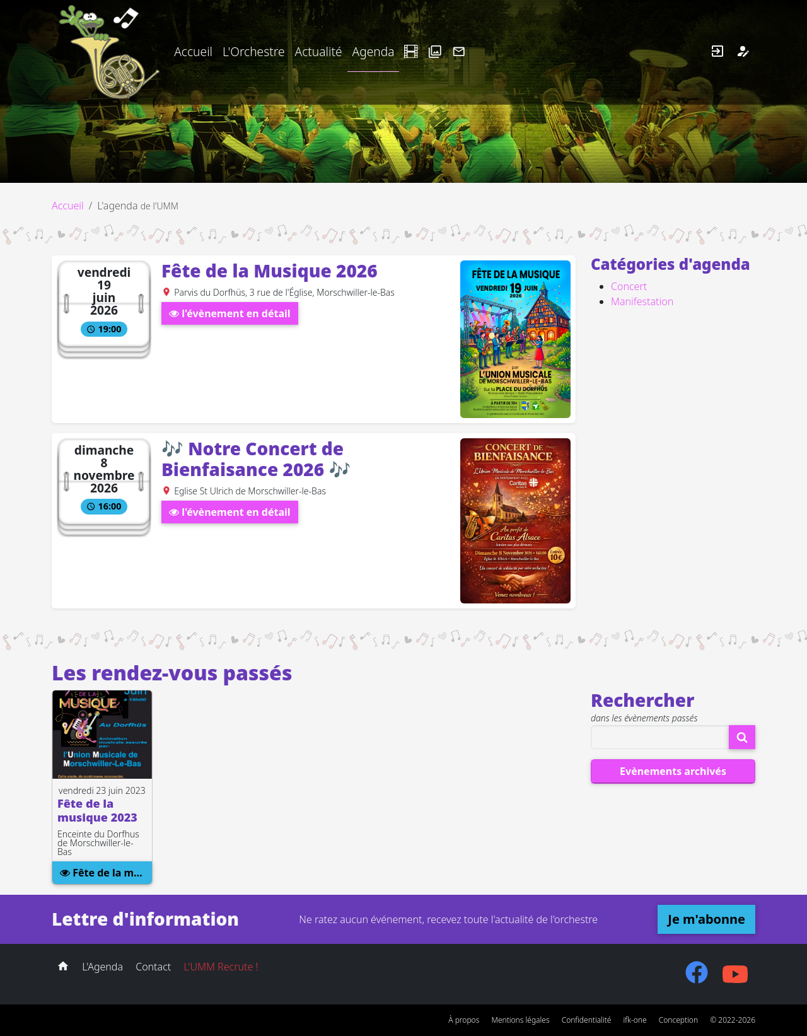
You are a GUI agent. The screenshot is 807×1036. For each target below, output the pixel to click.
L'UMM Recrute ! (220, 967)
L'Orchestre (253, 51)
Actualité (318, 51)
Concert (629, 286)
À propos (463, 1020)
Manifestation (642, 301)
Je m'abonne (706, 919)
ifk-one (635, 1020)
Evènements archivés (673, 771)
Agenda (373, 51)
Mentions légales (520, 1020)
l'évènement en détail (230, 313)
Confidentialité (587, 1020)
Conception (678, 1020)
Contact (153, 967)
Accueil (193, 51)
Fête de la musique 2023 (106, 873)
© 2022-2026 (732, 1020)
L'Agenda (102, 967)
